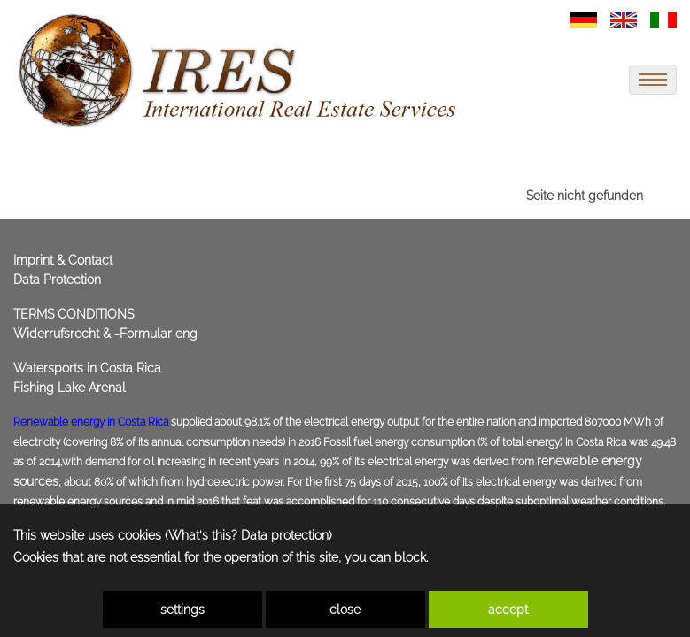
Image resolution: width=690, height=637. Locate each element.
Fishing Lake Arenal (69, 387)
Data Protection (57, 279)
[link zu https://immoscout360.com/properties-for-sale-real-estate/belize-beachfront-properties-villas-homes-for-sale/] (583, 19)
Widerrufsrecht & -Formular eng (105, 333)
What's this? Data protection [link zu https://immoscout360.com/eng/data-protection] (248, 535)
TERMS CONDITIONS (73, 314)
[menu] (653, 80)
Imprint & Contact (62, 260)
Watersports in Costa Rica (87, 368)
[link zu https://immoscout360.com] (239, 71)
